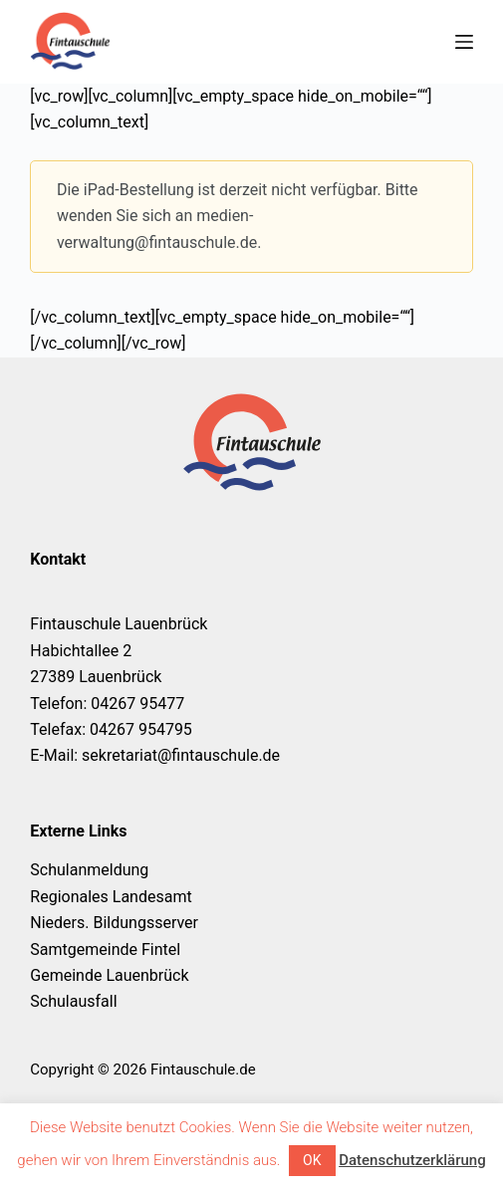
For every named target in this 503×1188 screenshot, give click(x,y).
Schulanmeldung (89, 869)
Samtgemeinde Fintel (105, 949)
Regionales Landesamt (110, 896)
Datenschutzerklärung (412, 1160)
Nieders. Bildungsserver (114, 922)
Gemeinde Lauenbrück (109, 975)
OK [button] (312, 1160)
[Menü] (464, 42)
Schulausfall (73, 1001)
